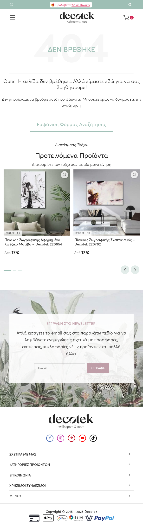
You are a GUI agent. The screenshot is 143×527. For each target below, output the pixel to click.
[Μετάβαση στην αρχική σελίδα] (77, 17)
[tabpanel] (37, 212)
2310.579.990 (11, 6)
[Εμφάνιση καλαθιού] (129, 17)
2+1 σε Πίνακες (81, 5)
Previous (125, 269)
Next (135, 269)
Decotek (90, 511)
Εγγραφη (98, 368)
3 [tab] (20, 270)
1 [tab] (7, 270)
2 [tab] (14, 270)
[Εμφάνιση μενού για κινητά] (12, 17)
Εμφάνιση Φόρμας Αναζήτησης (71, 124)
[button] (64, 174)
